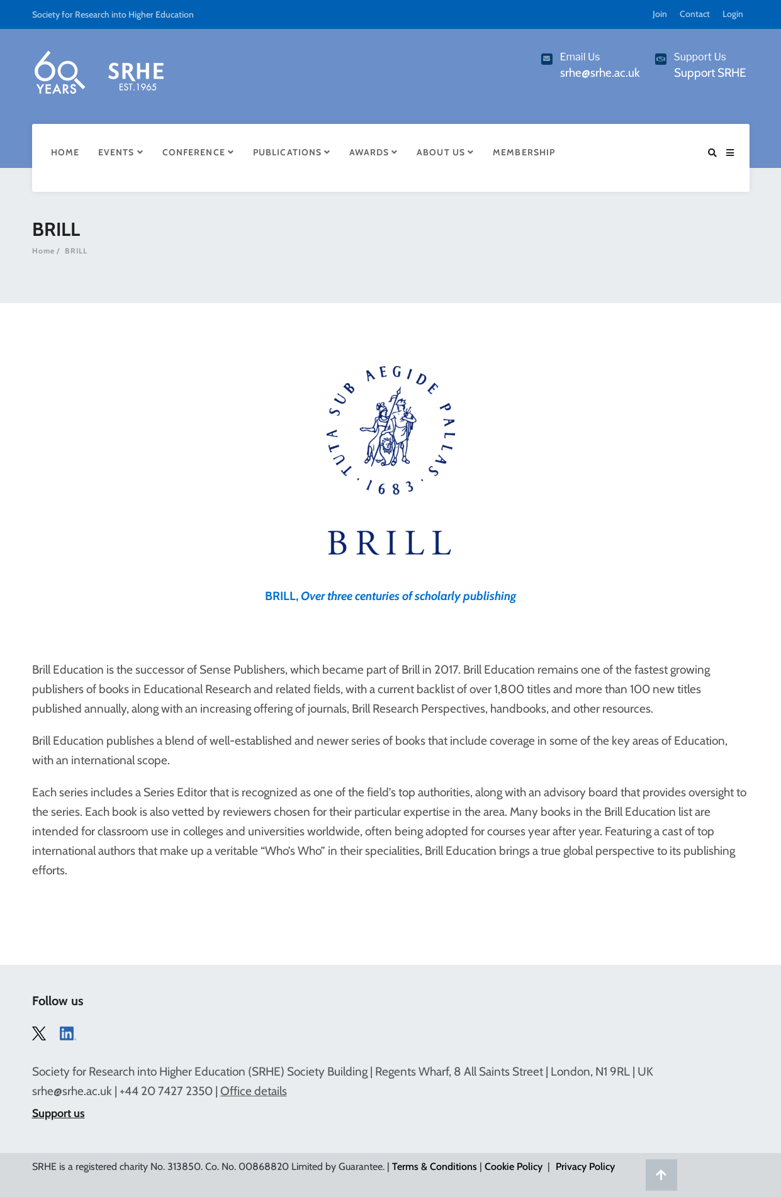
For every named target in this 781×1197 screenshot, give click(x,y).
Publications (291, 152)
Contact (695, 13)
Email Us (580, 57)
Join (660, 13)
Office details (253, 1091)
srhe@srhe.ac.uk (72, 1091)
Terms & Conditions (434, 1166)
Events (120, 152)
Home (65, 152)
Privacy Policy (585, 1166)
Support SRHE (710, 72)
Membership (524, 152)
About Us (445, 152)
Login (732, 13)
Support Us (700, 57)
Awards (373, 152)
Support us (58, 1113)
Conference (198, 152)
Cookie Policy (513, 1166)
